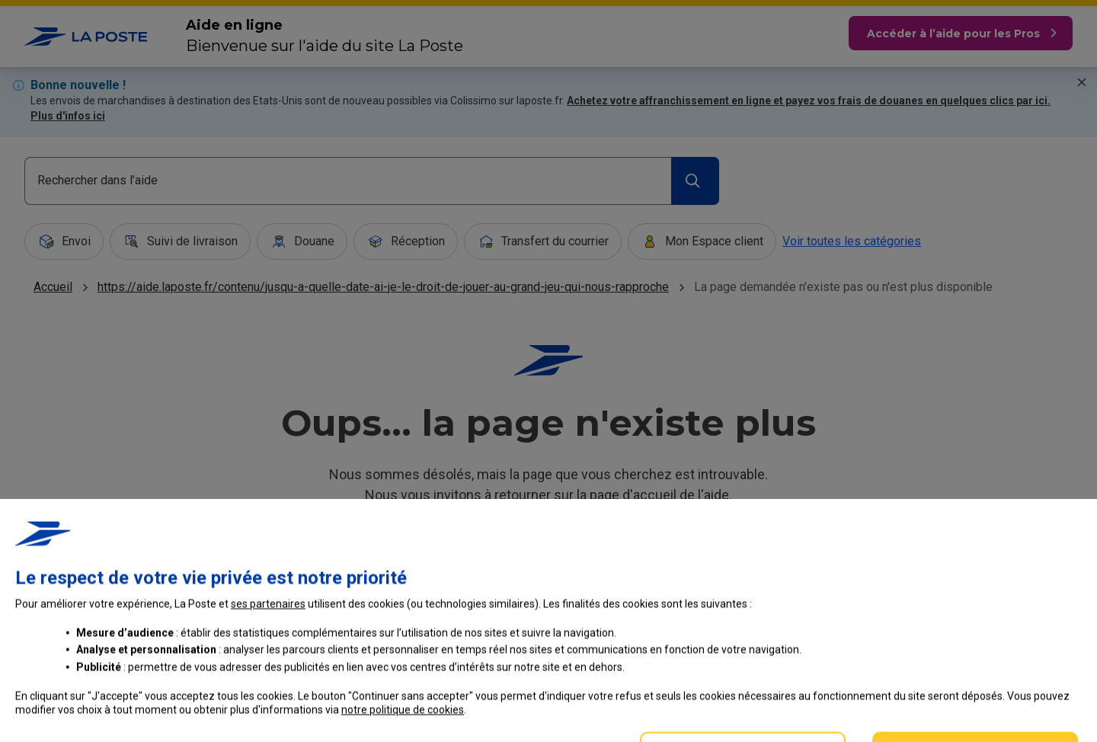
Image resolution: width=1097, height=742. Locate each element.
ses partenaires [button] (268, 682)
